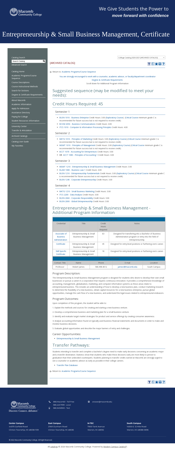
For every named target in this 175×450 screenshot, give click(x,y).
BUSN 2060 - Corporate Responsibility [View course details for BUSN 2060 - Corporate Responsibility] (76, 198)
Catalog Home (18, 71)
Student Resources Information (25, 120)
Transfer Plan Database (67, 365)
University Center (19, 126)
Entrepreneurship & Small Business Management (78, 338)
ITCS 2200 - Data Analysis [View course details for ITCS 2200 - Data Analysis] (70, 194)
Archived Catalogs (19, 136)
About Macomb (18, 100)
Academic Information (21, 104)
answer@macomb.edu (102, 402)
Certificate (60, 244)
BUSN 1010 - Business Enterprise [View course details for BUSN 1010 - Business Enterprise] (74, 117)
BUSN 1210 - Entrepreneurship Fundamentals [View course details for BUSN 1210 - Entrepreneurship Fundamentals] (79, 173)
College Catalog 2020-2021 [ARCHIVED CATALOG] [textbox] (138, 57)
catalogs (54, 446)
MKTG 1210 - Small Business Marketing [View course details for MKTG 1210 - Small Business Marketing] (76, 191)
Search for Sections (20, 90)
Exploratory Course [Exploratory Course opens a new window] (114, 117)
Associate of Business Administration (60, 236)
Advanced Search (19, 64)
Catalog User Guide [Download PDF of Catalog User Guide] (20, 141)
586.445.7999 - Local (62, 405)
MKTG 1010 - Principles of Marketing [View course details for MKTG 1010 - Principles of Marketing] (75, 139)
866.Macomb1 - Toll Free (63, 402)
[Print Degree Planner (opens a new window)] (152, 63)
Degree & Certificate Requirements (27, 94)
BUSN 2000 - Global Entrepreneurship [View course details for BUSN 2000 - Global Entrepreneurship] (76, 201)
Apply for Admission (20, 108)
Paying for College (20, 116)
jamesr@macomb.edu (127, 267)
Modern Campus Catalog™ (115, 446)
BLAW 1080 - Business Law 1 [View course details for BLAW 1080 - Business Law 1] (72, 170)
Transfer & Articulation (22, 130)
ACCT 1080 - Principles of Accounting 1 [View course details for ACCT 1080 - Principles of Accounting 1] (80, 155)
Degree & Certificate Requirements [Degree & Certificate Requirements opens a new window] (107, 80)
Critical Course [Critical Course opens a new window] (131, 117)
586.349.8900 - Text (61, 408)
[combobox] (141, 57)
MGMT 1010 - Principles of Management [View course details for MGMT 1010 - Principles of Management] (77, 145)
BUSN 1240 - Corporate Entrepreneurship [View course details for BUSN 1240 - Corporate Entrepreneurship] (77, 179)
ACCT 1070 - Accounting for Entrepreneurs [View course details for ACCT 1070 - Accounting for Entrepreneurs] (78, 151)
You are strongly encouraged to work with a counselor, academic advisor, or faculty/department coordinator (107, 76)
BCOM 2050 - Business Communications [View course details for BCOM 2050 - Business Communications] (77, 124)
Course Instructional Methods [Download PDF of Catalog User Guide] (25, 86)
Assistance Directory (21, 112)
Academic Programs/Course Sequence (24, 77)
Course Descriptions (21, 82)
